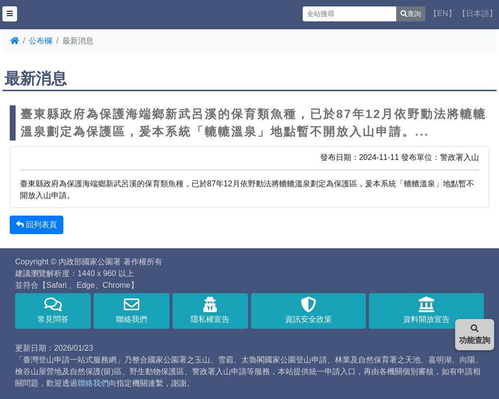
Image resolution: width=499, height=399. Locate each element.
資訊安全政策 (308, 310)
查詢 (411, 14)
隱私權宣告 (210, 310)
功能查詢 (474, 334)
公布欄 (40, 41)
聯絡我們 (131, 310)
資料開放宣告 (426, 310)
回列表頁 (36, 224)
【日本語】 (477, 13)
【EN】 (442, 13)
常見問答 (52, 310)
